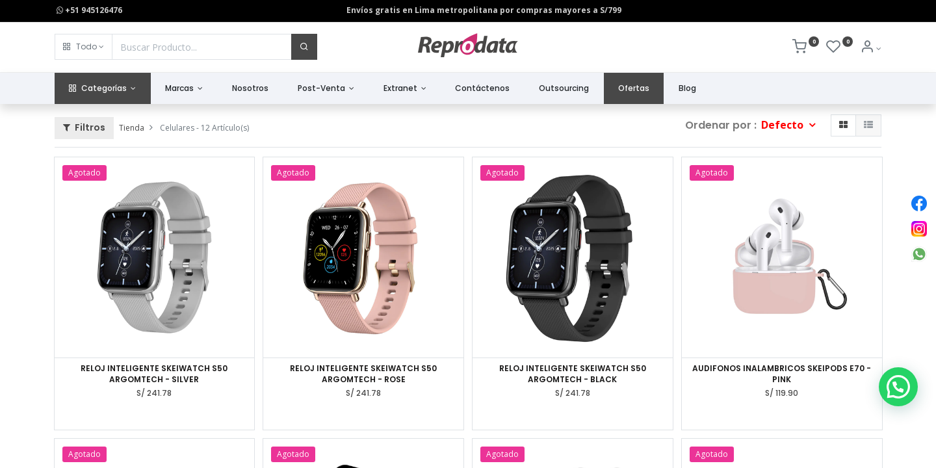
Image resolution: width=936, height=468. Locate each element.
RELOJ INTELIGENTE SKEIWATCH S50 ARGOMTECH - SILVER (154, 374)
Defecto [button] (783, 125)
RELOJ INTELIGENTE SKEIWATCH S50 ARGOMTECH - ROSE (363, 374)
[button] (83, 47)
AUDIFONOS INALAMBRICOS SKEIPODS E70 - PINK (781, 374)
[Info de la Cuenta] (870, 48)
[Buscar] (304, 47)
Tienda (131, 127)
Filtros (84, 127)
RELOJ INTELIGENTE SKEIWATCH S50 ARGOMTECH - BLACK (572, 374)
